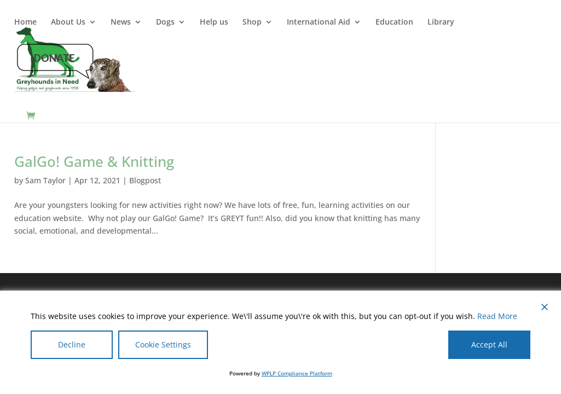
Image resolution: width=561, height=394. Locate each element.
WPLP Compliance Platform (297, 373)
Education (394, 22)
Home (25, 22)
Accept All (489, 344)
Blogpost (145, 180)
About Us (68, 22)
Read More (497, 316)
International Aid (318, 22)
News (121, 22)
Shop (252, 22)
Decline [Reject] (71, 344)
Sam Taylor (45, 180)
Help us (214, 22)
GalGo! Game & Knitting (94, 161)
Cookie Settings (163, 344)
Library (440, 22)
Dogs (165, 22)
